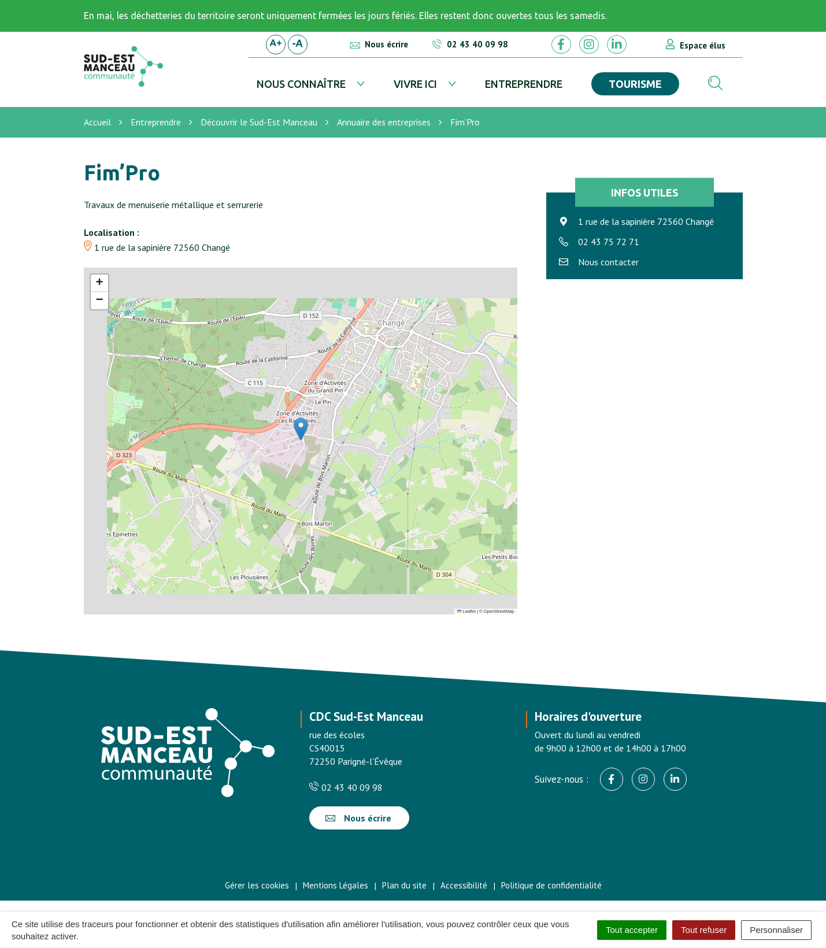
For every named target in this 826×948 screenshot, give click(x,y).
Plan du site (404, 885)
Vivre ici (415, 84)
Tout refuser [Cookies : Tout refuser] (704, 930)
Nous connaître (301, 84)
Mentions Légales (335, 885)
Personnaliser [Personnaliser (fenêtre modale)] (776, 930)
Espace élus (702, 45)
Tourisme (635, 84)
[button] (301, 429)
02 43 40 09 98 (346, 787)
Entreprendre (523, 84)
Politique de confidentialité (551, 885)
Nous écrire (358, 818)
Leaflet (466, 611)
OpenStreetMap (499, 611)
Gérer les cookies (257, 885)
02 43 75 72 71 (608, 241)
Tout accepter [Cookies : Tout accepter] (632, 930)
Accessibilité (463, 885)
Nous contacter (608, 262)
